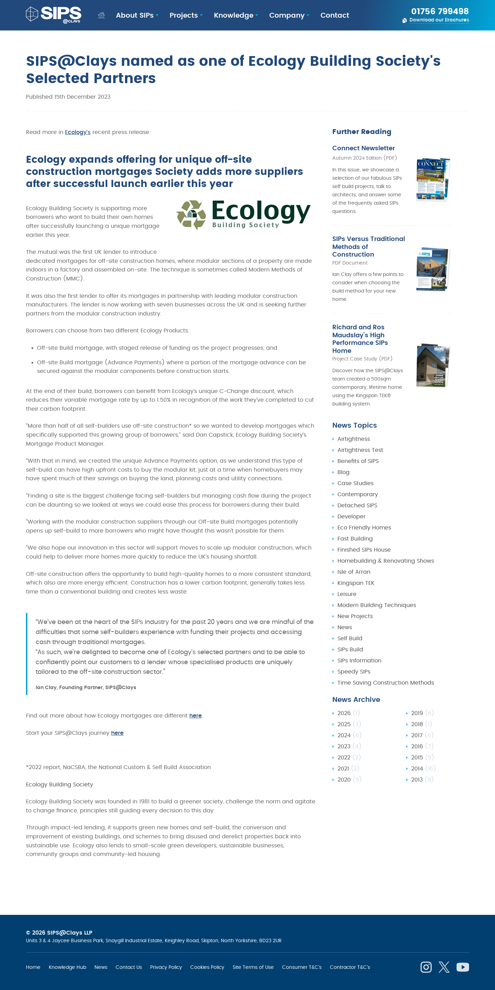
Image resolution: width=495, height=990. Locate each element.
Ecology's (78, 132)
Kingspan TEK (356, 548)
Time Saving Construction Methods (386, 648)
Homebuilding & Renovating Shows (386, 526)
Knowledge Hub (67, 967)
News (345, 592)
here (195, 716)
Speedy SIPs (354, 637)
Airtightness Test (360, 415)
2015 (422, 722)
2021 (349, 733)
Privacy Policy (166, 967)
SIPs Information (359, 626)
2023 (350, 711)
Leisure (347, 559)
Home (33, 967)
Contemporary (358, 459)
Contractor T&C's (350, 967)
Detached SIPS (357, 470)
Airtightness (354, 404)
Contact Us (129, 967)
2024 (350, 700)
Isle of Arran (354, 537)
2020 (350, 744)
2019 (422, 678)
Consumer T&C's (302, 967)
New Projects (355, 581)
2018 (422, 689)
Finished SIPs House (364, 515)
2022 (349, 722)
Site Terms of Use (253, 967)
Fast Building (355, 504)
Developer (352, 482)
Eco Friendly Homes (364, 493)
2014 (423, 733)
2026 (349, 678)
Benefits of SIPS (358, 426)
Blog (344, 437)
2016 (422, 711)
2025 (350, 689)
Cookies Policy (207, 967)
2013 (422, 744)
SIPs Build (350, 615)
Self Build (350, 603)
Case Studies (356, 448)
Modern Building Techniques (377, 570)
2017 (422, 700)
